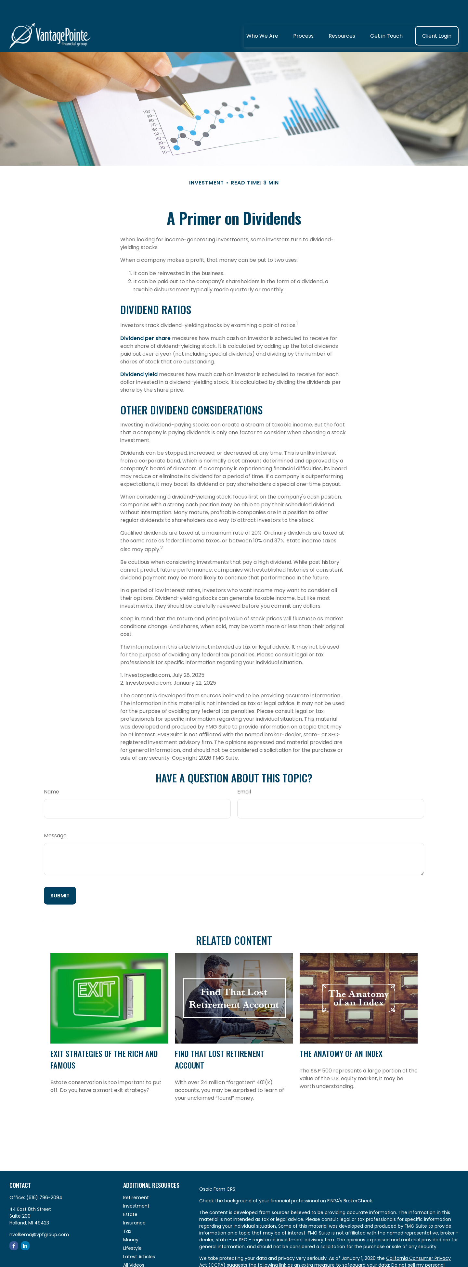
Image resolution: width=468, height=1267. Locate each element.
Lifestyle (132, 1228)
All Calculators (139, 1254)
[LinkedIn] (25, 1226)
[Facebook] (13, 1226)
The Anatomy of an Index (341, 1034)
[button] (262, 16)
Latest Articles (139, 1237)
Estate (130, 1195)
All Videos (133, 1245)
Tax (127, 1212)
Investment (136, 1186)
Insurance (134, 1203)
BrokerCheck (358, 1181)
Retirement (136, 1178)
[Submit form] (60, 876)
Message (55, 816)
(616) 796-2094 (44, 1178)
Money (130, 1220)
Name (51, 772)
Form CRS (224, 1169)
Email (244, 772)
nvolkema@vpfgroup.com (39, 1215)
